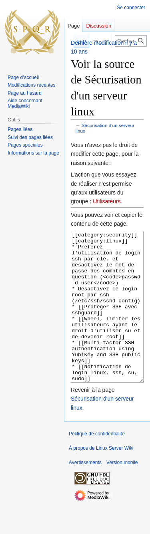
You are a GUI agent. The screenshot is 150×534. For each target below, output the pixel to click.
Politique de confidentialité (96, 464)
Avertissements (85, 492)
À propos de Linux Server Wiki (101, 478)
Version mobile (122, 492)
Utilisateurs (106, 201)
